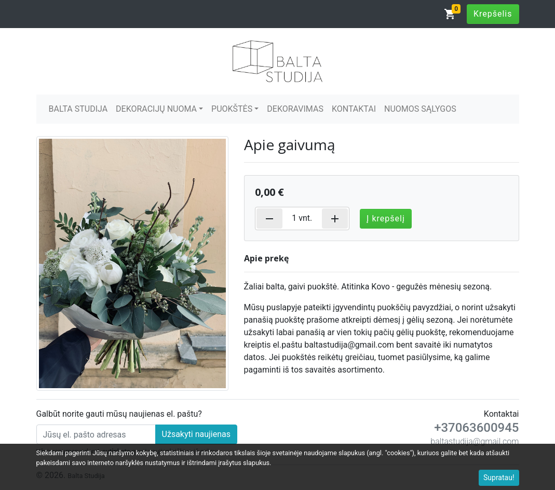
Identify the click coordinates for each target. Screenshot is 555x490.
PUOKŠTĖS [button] (231, 109)
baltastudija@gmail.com (474, 441)
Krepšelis (492, 14)
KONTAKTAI (354, 109)
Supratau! (499, 477)
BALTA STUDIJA (78, 109)
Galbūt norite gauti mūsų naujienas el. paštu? (119, 414)
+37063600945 (476, 427)
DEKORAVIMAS (295, 109)
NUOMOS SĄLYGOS (420, 109)
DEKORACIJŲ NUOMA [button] (156, 109)
